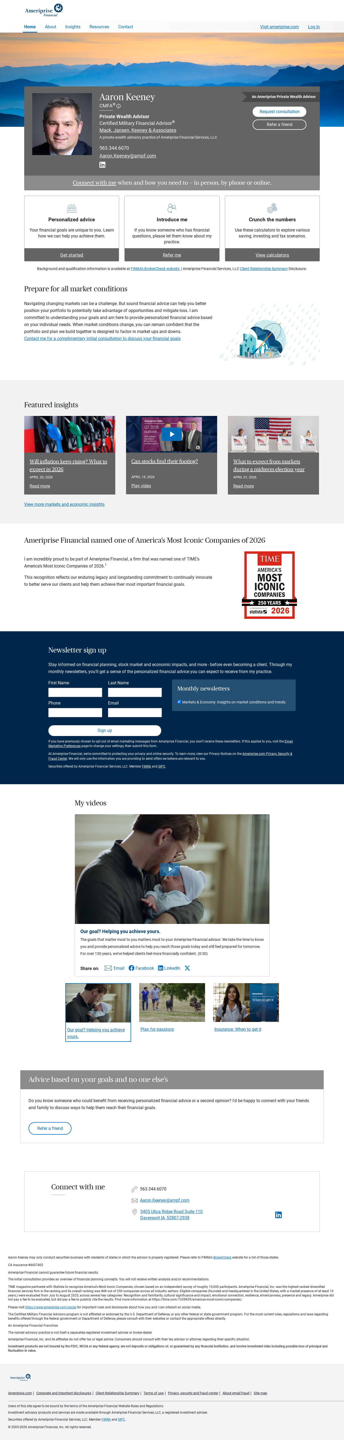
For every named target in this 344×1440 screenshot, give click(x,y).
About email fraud (236, 1393)
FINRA (146, 766)
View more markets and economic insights (64, 504)
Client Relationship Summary (264, 269)
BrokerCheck (222, 1257)
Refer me (172, 255)
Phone (54, 703)
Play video (141, 485)
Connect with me (94, 183)
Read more (40, 486)
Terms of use (154, 1393)
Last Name (118, 682)
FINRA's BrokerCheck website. (155, 269)
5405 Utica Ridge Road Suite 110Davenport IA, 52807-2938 (171, 1214)
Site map (260, 1393)
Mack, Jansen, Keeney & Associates (137, 130)
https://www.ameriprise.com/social (50, 1307)
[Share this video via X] (187, 968)
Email (113, 703)
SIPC (161, 766)
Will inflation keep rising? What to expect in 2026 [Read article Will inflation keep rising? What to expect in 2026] (68, 465)
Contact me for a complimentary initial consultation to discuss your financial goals (102, 338)
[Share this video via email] (113, 969)
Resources (99, 26)
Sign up (105, 730)
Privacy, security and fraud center (193, 1393)
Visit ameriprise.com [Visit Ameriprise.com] (279, 26)
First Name (58, 682)
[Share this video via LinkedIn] (169, 968)
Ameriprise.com (20, 1393)
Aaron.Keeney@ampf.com (127, 156)
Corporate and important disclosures (63, 1393)
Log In (314, 26)
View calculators (272, 255)
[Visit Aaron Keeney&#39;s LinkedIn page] (278, 1215)
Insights (72, 26)
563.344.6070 (114, 148)
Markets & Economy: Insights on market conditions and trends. (234, 702)
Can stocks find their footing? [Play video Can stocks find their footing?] (164, 461)
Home (30, 26)
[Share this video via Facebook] (141, 968)
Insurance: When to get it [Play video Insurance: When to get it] (237, 1029)
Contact (125, 26)
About (50, 26)
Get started (71, 255)
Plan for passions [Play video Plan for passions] (157, 1029)
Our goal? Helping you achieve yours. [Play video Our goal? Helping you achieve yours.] (96, 1033)
